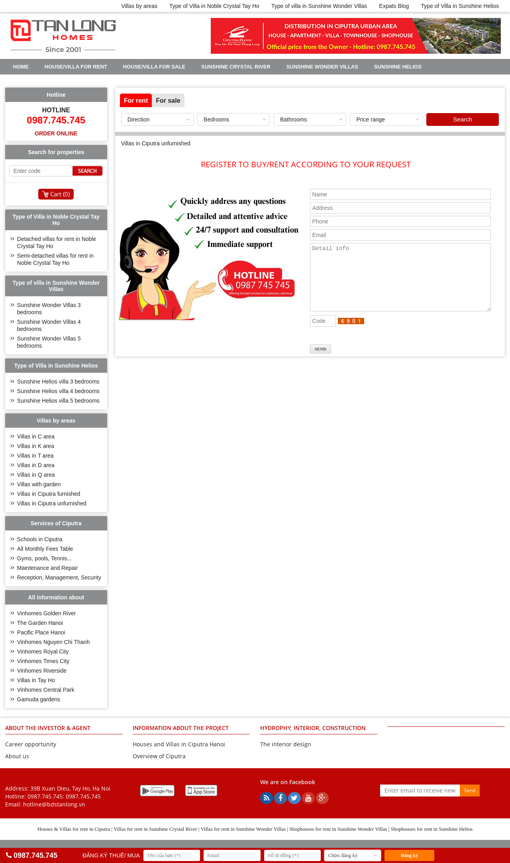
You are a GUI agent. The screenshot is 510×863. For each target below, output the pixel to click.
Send (469, 790)
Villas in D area (36, 465)
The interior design (285, 744)
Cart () (60, 194)
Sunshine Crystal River (236, 67)
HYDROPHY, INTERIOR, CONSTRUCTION (313, 728)
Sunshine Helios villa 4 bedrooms (58, 391)
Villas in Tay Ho (36, 680)
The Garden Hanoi (40, 623)
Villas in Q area (36, 475)
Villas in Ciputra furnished (48, 494)
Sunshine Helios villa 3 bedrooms (58, 381)
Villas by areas (139, 6)
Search (462, 119)
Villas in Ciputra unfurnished (51, 503)
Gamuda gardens (38, 699)
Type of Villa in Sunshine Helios (460, 6)
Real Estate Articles (123, 81)
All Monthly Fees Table (45, 549)
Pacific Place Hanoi (41, 632)
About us (17, 756)
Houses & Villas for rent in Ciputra (73, 829)
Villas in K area (35, 446)
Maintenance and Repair (47, 568)
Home (21, 67)
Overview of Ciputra (159, 756)
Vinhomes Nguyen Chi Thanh (53, 642)
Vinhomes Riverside (42, 670)
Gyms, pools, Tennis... (44, 558)
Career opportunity (30, 744)
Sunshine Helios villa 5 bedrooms (58, 400)
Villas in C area (36, 436)
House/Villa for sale (154, 67)
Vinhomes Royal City (43, 651)
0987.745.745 (83, 796)
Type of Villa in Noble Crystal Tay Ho (214, 6)
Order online (56, 133)
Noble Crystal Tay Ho (44, 81)
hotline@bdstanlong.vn (54, 804)
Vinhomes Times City (43, 661)
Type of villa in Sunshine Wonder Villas (319, 6)
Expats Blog (394, 6)
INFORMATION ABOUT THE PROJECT (181, 728)
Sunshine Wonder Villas (322, 67)
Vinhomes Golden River (46, 613)
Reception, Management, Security (59, 577)
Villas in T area (35, 455)
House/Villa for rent (76, 67)
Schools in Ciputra (40, 539)
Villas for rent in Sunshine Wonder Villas (243, 829)
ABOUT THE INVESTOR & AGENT (47, 728)
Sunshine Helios (398, 67)
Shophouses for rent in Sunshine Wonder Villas (338, 829)
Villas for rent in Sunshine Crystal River (155, 829)
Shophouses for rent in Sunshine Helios (432, 829)
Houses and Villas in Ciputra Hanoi (179, 744)
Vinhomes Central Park (46, 690)
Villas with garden (39, 484)
